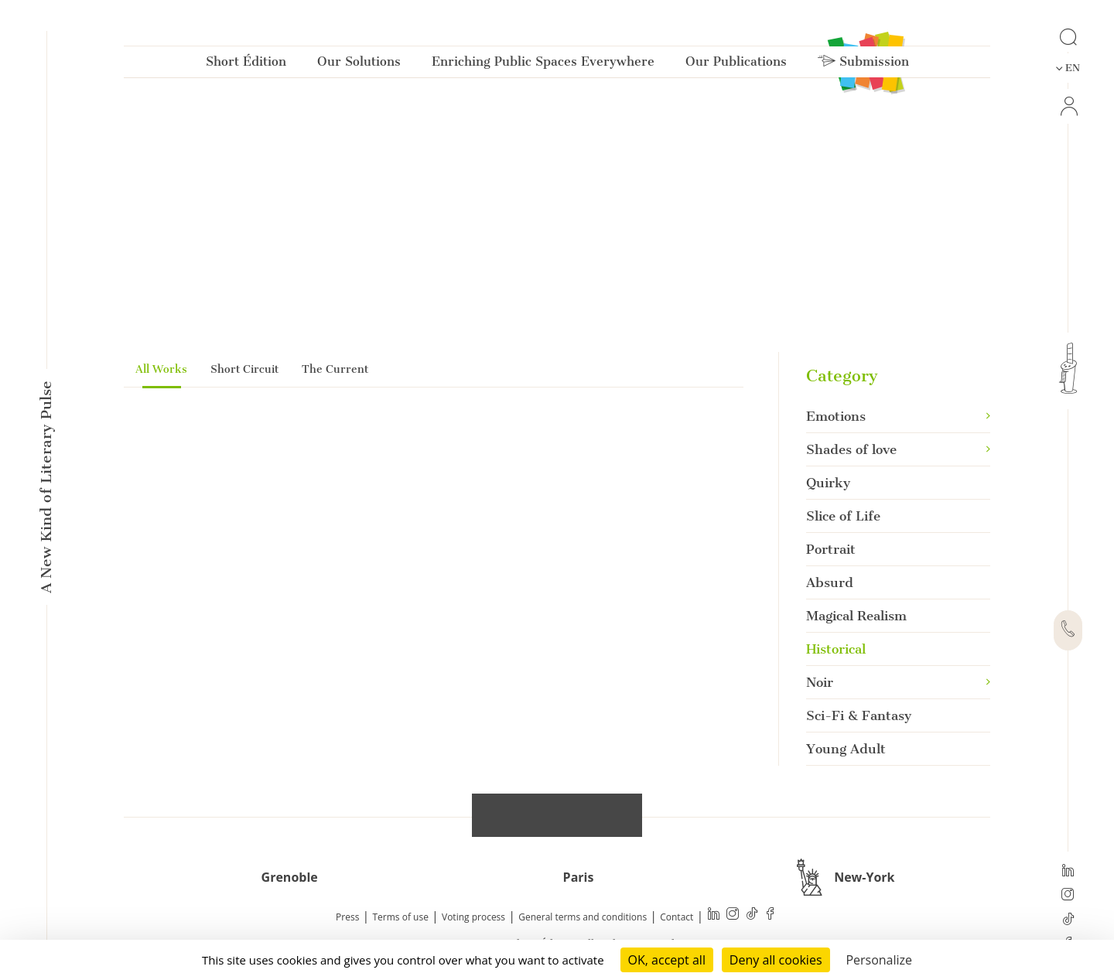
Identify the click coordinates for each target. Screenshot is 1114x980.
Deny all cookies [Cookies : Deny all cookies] (776, 959)
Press (347, 917)
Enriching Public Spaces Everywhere (543, 64)
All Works (161, 369)
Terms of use (401, 917)
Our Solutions (359, 64)
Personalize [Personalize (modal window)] (879, 959)
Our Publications (736, 64)
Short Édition (246, 64)
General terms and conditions (582, 917)
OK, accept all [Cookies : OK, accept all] (667, 959)
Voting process (473, 917)
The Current (335, 369)
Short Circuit (244, 369)
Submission (863, 64)
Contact (676, 917)
